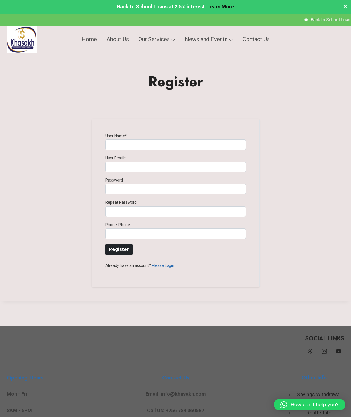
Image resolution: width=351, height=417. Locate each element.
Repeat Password (121, 202)
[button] (309, 404)
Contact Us (256, 39)
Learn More (220, 7)
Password (114, 180)
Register (119, 249)
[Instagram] (324, 351)
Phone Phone (117, 224)
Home (89, 39)
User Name (116, 135)
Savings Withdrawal (319, 394)
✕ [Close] (345, 7)
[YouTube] (338, 351)
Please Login (163, 265)
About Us (117, 39)
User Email (115, 157)
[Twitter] (309, 351)
